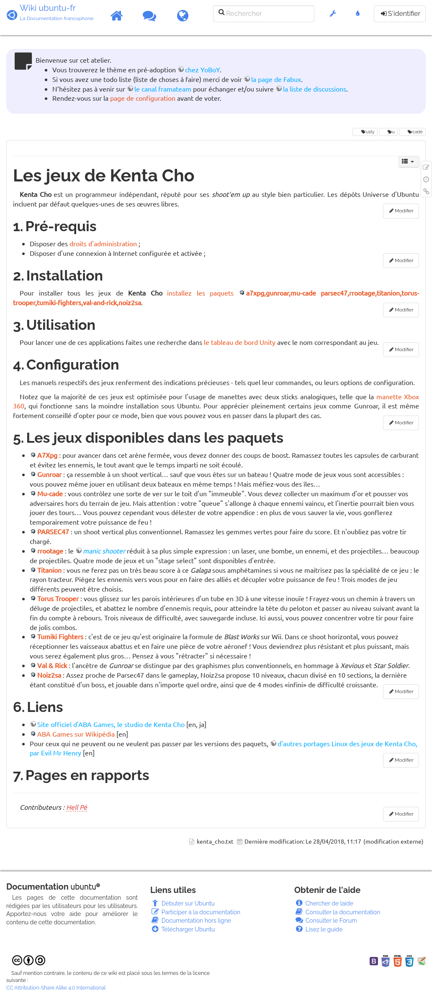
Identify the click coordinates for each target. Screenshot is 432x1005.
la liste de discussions (314, 88)
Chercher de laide (323, 903)
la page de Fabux (276, 79)
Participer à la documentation (195, 912)
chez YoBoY (202, 69)
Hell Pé (76, 807)
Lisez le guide (318, 929)
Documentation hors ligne (190, 920)
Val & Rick (52, 665)
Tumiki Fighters (60, 636)
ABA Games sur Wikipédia (76, 734)
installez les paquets (200, 292)
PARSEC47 (53, 531)
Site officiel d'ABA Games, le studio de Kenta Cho (111, 724)
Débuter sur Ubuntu (182, 903)
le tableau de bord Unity (239, 342)
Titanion (49, 570)
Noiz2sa (49, 675)
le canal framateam (162, 88)
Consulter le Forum (325, 920)
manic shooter (104, 550)
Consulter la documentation (337, 912)
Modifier (404, 211)
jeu (388, 131)
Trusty (364, 131)
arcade (412, 131)
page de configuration (142, 98)
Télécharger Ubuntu (182, 929)
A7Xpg (47, 455)
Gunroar (49, 474)
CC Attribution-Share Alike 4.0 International (55, 988)
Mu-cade (50, 493)
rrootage (50, 550)
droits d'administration (103, 243)
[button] (333, 17)
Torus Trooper (58, 598)
